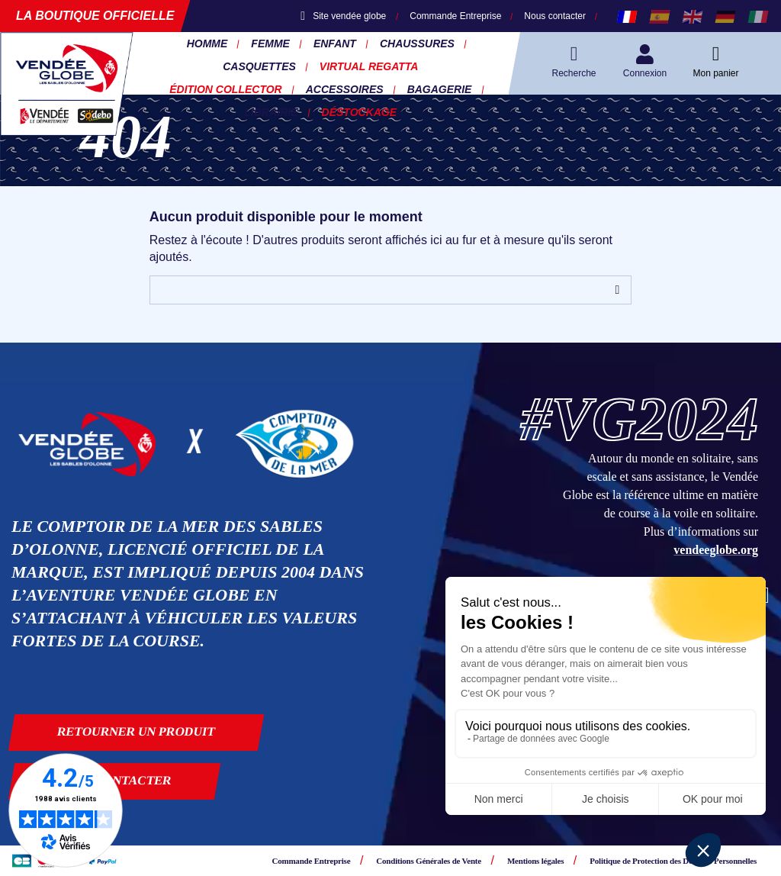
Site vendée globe (343, 16)
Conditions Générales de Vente (428, 860)
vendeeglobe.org (715, 549)
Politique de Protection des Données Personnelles (673, 860)
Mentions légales (535, 860)
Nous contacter (555, 16)
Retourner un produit (136, 731)
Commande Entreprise (455, 16)
